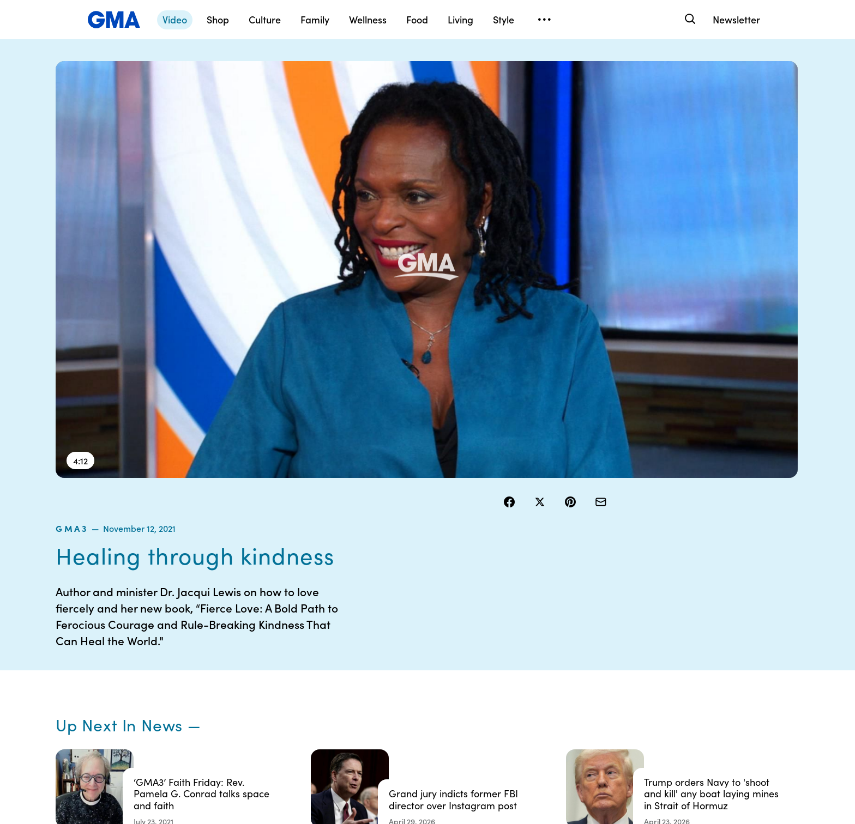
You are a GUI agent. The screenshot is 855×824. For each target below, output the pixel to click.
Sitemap (696, 622)
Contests (374, 622)
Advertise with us (388, 740)
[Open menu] (544, 19)
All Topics (590, 701)
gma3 (517, 89)
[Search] (689, 19)
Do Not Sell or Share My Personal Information (400, 686)
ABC (581, 662)
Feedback (484, 721)
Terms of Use (381, 642)
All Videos (590, 681)
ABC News (592, 642)
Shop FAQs (592, 622)
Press (476, 701)
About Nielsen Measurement (490, 677)
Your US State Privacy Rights (504, 627)
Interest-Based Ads (501, 652)
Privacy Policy (383, 662)
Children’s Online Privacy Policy (388, 716)
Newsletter (736, 19)
